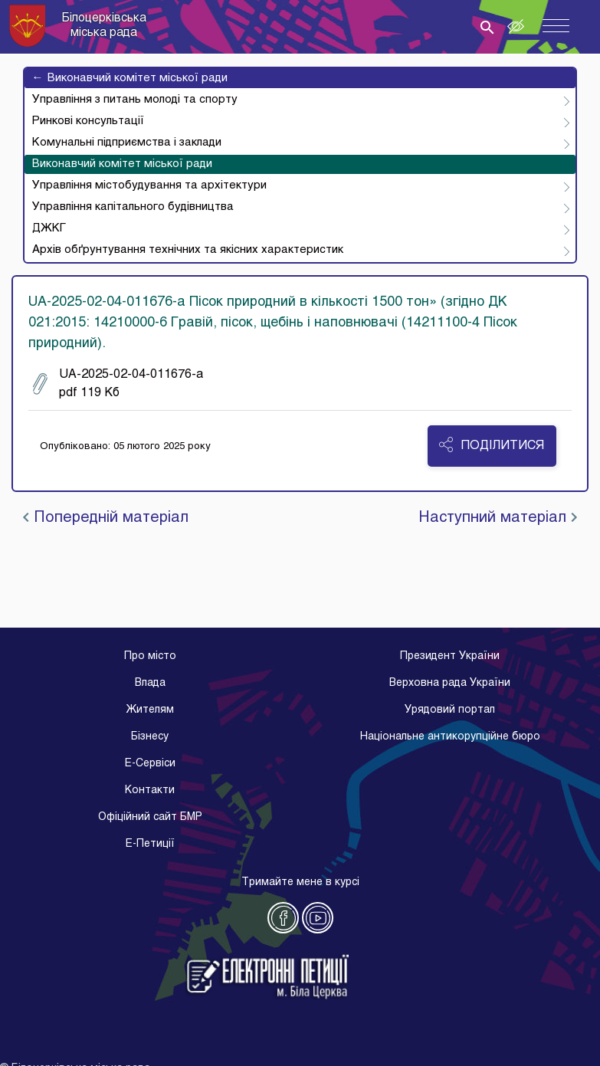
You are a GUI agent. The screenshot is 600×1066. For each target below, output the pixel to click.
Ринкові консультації (88, 121)
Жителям (150, 710)
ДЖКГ (49, 228)
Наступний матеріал (497, 518)
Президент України (450, 656)
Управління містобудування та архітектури (149, 185)
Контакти (150, 790)
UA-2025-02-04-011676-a (117, 384)
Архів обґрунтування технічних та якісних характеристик (187, 249)
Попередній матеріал (106, 518)
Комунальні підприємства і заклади (126, 142)
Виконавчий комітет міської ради (130, 78)
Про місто (150, 656)
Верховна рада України (449, 683)
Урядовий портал (450, 710)
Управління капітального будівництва (133, 207)
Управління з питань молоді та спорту (135, 99)
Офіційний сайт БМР (150, 817)
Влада (150, 683)
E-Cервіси (150, 764)
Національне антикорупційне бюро (450, 737)
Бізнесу (150, 737)
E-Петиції (150, 844)
